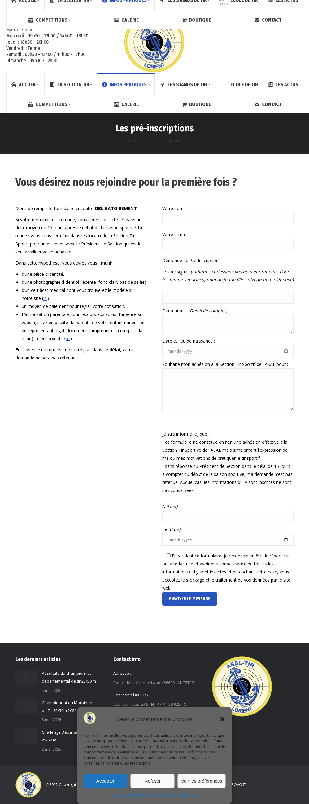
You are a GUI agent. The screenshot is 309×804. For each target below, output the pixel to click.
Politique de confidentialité (172, 795)
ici (45, 298)
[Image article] (26, 677)
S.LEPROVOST (234, 784)
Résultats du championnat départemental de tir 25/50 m (69, 677)
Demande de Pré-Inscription (190, 260)
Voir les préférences (201, 781)
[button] (223, 719)
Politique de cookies (128, 795)
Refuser (153, 781)
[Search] (249, 5)
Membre (282, 5)
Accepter (105, 781)
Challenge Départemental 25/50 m (66, 736)
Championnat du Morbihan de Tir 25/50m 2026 (67, 706)
